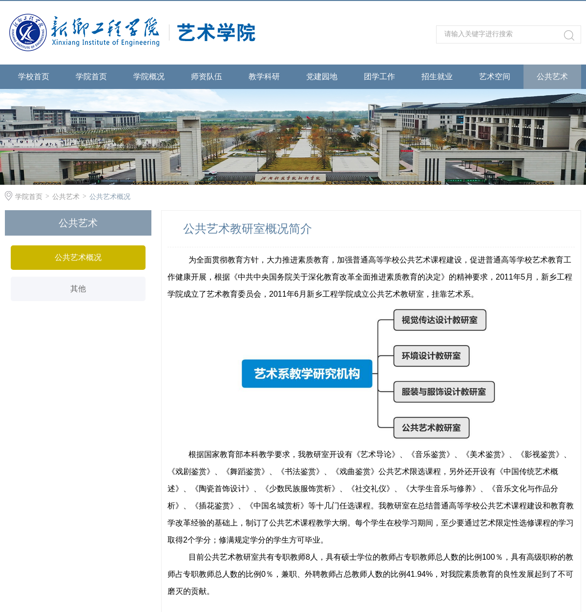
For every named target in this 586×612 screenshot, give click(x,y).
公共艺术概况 (109, 196)
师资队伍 (206, 76)
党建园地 (321, 76)
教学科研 (264, 76)
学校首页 (33, 76)
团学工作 (379, 76)
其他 (78, 288)
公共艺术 (552, 76)
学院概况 (149, 76)
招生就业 (437, 76)
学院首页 (91, 76)
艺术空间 (494, 76)
